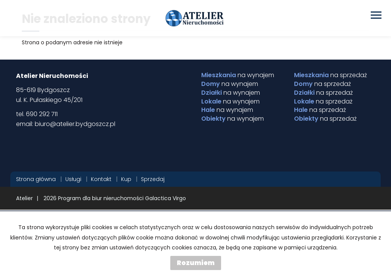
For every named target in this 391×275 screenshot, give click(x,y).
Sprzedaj (153, 179)
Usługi (73, 179)
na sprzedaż (330, 75)
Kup (126, 179)
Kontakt (101, 179)
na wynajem (237, 75)
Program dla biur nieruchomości (101, 198)
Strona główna (36, 179)
